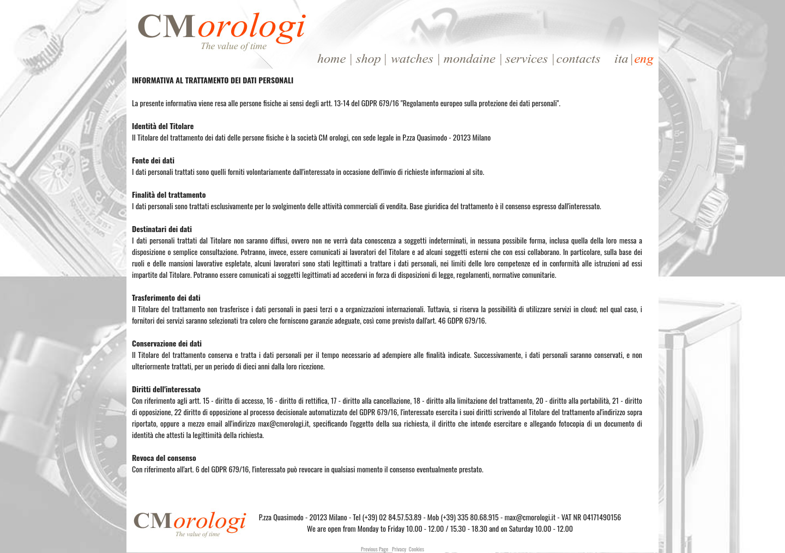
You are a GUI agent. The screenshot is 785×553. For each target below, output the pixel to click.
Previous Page (374, 549)
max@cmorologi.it (529, 516)
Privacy (399, 549)
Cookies (416, 549)
